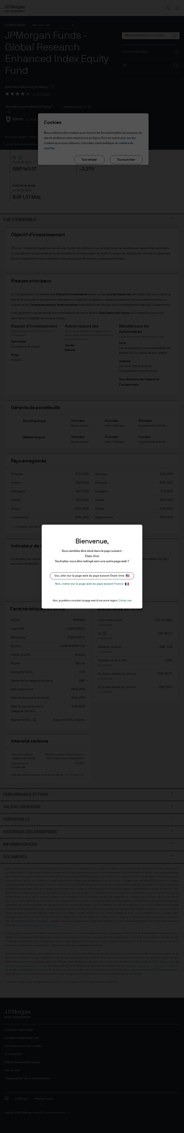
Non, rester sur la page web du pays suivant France (92, 584)
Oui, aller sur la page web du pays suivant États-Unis (92, 575)
